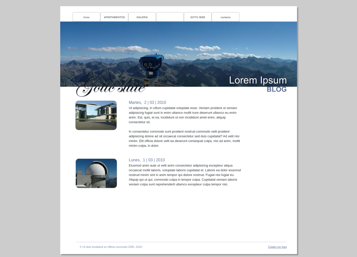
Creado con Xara (277, 247)
